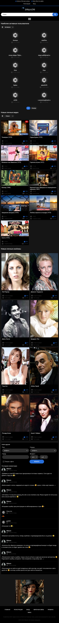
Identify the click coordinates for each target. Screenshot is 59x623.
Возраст (32, 454)
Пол (3, 447)
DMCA (29, 612)
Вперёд (34, 108)
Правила (51, 609)
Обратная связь (38, 609)
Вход (34, 3)
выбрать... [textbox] (7, 450)
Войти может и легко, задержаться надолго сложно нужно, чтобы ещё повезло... (28, 485)
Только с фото (9, 461)
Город (4, 454)
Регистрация (26, 3)
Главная (7, 609)
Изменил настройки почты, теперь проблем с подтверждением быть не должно (28, 536)
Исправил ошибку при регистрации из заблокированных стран (23, 506)
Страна (32, 447)
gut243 (8, 521)
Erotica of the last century (23, 1)
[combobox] (15, 450)
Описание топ (7, 526)
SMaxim (8, 468)
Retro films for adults (38, 1)
